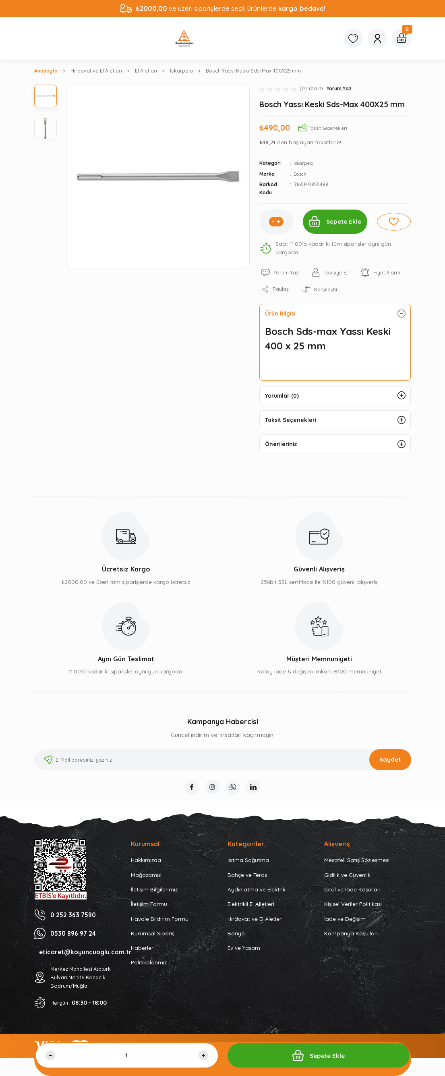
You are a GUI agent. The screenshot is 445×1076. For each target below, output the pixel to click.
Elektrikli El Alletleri (251, 910)
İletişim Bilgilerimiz (154, 896)
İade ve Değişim (345, 925)
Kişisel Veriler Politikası (353, 910)
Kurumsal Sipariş (152, 939)
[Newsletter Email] (222, 764)
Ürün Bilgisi (282, 313)
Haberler (142, 954)
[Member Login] (377, 38)
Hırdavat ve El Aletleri (255, 925)
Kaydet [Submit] (390, 764)
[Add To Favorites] (395, 222)
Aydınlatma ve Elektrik (257, 896)
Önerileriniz (282, 448)
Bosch (301, 174)
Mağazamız (146, 881)
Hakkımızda (146, 866)
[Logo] (184, 38)
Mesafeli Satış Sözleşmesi (356, 866)
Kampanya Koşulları (351, 939)
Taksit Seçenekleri (292, 422)
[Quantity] (127, 1055)
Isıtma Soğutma (248, 866)
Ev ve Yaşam (244, 954)
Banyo (236, 939)
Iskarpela (305, 163)
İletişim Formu (149, 910)
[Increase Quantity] (276, 221)
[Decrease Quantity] (50, 1055)
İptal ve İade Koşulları (352, 896)
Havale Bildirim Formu (159, 925)
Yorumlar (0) (284, 397)
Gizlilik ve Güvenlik (347, 881)
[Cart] (401, 38)
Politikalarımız (149, 969)
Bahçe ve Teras (247, 881)
